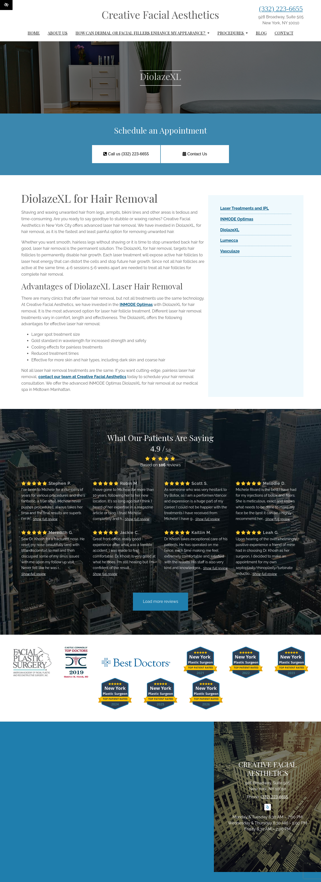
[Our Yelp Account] (268, 810)
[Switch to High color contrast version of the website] (6, 5)
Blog (261, 33)
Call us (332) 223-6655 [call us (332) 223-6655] (126, 154)
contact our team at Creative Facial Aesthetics (82, 376)
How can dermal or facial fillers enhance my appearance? (142, 33)
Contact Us (195, 154)
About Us (57, 33)
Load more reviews (160, 601)
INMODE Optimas (136, 304)
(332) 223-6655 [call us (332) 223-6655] (281, 9)
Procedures (232, 33)
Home (34, 33)
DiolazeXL (229, 230)
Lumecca (229, 240)
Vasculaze (230, 251)
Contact (284, 33)
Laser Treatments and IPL (244, 208)
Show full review (45, 519)
